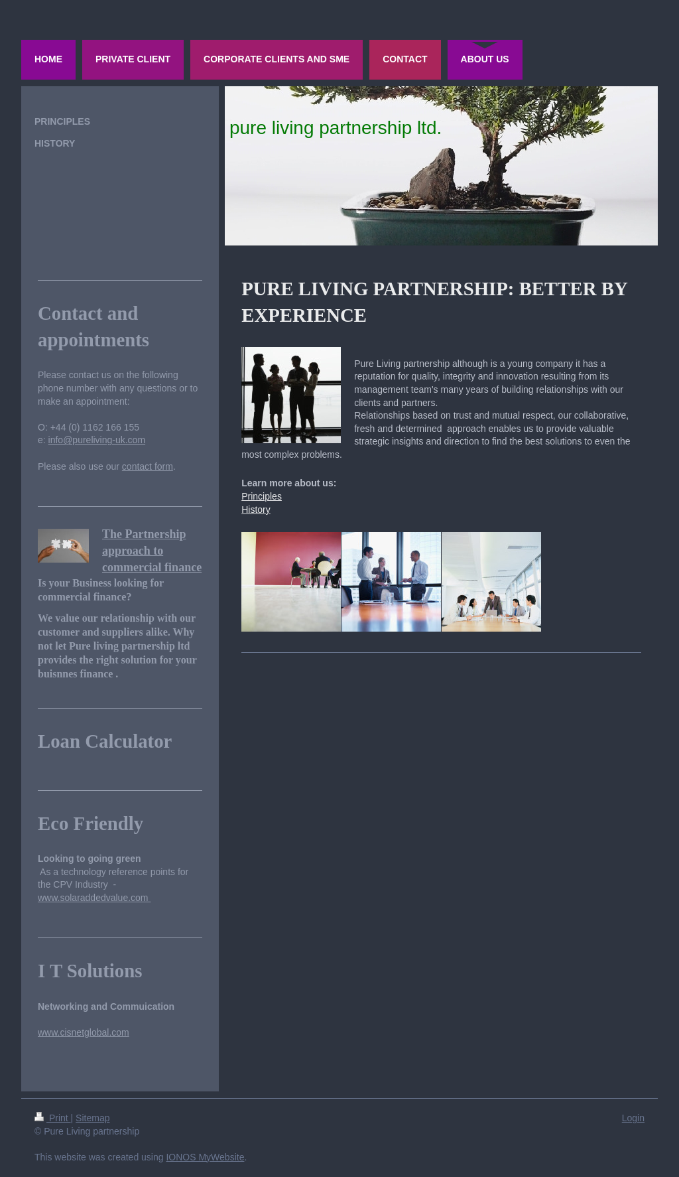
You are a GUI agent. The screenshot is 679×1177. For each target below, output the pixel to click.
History (256, 509)
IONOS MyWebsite (205, 1157)
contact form (147, 466)
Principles (261, 496)
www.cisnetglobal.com (83, 1032)
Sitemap (92, 1118)
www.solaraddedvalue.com (94, 897)
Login (633, 1118)
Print (52, 1118)
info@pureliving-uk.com (97, 440)
